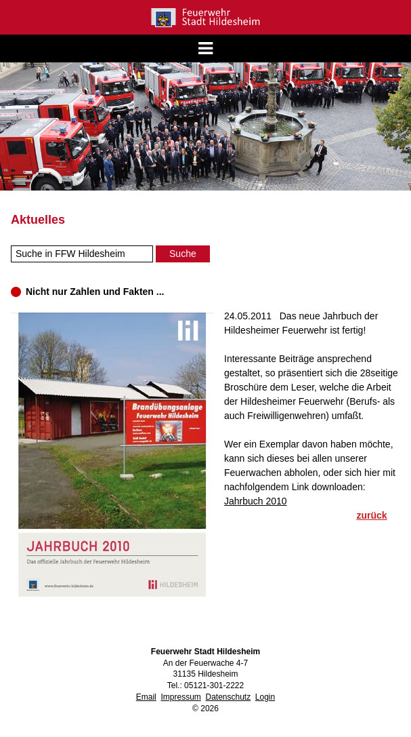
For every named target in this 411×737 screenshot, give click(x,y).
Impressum (180, 697)
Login (265, 697)
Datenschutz (228, 697)
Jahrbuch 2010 (255, 501)
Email (146, 697)
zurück (371, 515)
